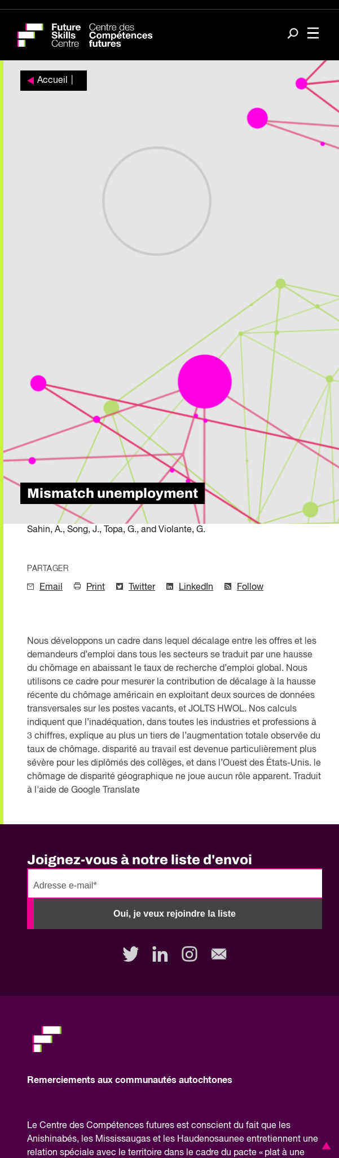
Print (95, 587)
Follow (250, 587)
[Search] (293, 34)
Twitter (142, 587)
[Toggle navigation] (313, 34)
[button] (324, 1145)
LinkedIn (196, 587)
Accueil (52, 80)
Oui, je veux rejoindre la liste (174, 913)
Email (51, 587)
